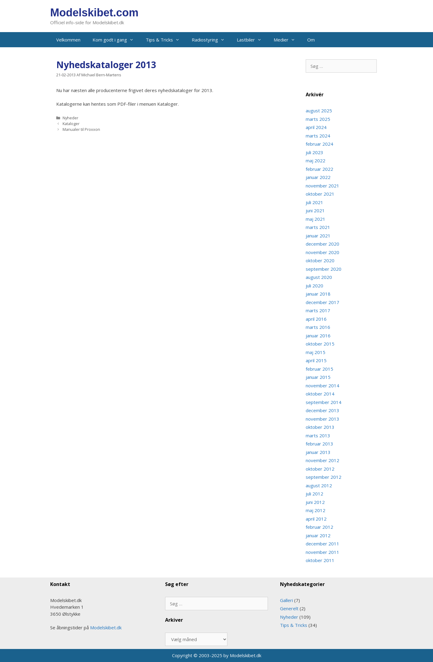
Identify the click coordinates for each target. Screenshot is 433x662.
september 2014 (323, 402)
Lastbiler (252, 39)
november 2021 (322, 186)
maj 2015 (315, 352)
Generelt (289, 608)
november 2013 (322, 419)
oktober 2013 (320, 427)
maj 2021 (315, 219)
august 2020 (319, 277)
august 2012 (319, 485)
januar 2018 (318, 294)
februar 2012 (319, 527)
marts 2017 (318, 310)
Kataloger (71, 123)
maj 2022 (315, 160)
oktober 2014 (320, 394)
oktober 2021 (320, 194)
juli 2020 (314, 286)
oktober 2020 (320, 260)
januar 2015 (318, 377)
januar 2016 (318, 336)
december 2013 (322, 410)
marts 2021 (318, 227)
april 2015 (316, 360)
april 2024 (316, 127)
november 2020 (322, 252)
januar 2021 (318, 236)
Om (311, 40)
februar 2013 (319, 444)
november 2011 (322, 552)
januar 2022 (318, 177)
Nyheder (70, 118)
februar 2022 (319, 169)
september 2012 (323, 477)
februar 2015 (319, 369)
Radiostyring (211, 39)
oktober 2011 (320, 560)
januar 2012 (318, 535)
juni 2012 (315, 502)
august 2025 (319, 111)
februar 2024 (319, 144)
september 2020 (323, 269)
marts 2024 (318, 136)
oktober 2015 (320, 344)
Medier (287, 39)
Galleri (286, 600)
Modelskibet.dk (106, 627)
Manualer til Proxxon (81, 129)
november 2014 (322, 385)
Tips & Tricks (166, 39)
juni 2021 (315, 210)
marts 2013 (318, 435)
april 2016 (316, 319)
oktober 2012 (320, 469)
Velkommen (68, 40)
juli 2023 (314, 152)
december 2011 (322, 544)
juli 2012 (314, 494)
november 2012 (322, 460)
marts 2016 (318, 327)
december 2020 (322, 244)
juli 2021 (314, 202)
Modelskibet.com (94, 12)
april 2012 (316, 519)
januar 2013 (318, 452)
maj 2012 (315, 510)
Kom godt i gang (116, 39)
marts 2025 (318, 119)
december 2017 (322, 302)
